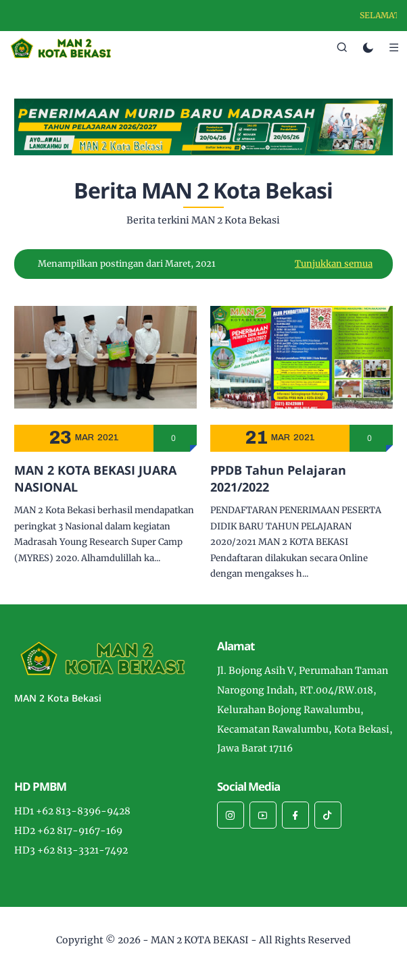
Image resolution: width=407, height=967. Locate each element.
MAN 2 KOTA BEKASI (200, 940)
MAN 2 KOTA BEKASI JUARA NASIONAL (95, 478)
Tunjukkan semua (334, 263)
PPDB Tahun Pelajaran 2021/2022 (278, 478)
